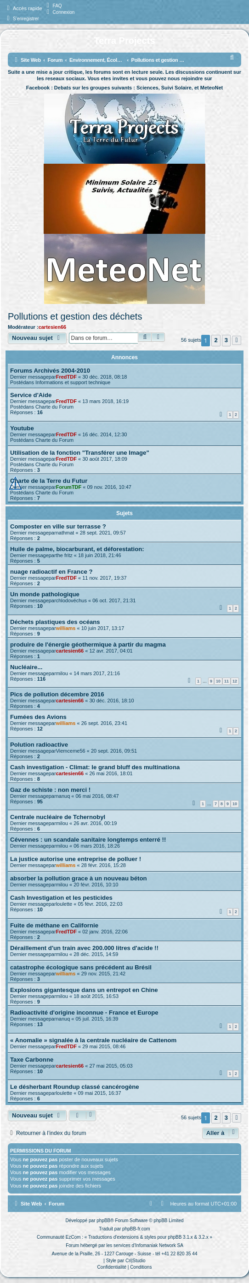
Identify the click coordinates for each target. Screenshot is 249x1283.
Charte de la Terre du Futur (48, 480)
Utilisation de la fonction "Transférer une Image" (79, 452)
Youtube (22, 428)
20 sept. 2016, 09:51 (114, 751)
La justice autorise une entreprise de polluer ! (75, 858)
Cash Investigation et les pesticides (61, 897)
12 (234, 681)
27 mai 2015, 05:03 (110, 1066)
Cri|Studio (135, 1260)
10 (218, 681)
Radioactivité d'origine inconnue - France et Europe (84, 1012)
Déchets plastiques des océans (55, 621)
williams (66, 628)
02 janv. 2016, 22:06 (105, 931)
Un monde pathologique (44, 594)
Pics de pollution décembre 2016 (57, 694)
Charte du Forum (54, 407)
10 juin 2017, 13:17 (102, 628)
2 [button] (215, 340)
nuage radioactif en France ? (51, 571)
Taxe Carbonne (31, 1059)
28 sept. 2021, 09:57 (103, 532)
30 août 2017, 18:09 (104, 459)
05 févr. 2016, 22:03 (100, 904)
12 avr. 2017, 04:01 (110, 650)
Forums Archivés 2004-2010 (50, 370)
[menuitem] (53, 5)
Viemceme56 (70, 751)
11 (226, 681)
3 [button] (226, 340)
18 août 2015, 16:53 (96, 996)
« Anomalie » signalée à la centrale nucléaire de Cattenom (93, 1040)
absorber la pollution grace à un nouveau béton (78, 878)
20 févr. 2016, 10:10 (96, 884)
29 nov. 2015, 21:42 (103, 973)
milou (62, 673)
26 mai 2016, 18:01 (110, 773)
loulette (64, 904)
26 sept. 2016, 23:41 (104, 723)
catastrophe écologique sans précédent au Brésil (81, 967)
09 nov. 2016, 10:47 (109, 487)
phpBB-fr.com (136, 1228)
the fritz (64, 555)
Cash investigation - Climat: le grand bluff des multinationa (95, 767)
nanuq (63, 796)
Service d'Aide (30, 395)
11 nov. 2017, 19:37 (104, 578)
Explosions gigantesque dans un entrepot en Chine (84, 989)
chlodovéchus (71, 600)
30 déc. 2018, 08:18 (104, 377)
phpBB (103, 1220)
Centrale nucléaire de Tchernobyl (57, 817)
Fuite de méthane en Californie (54, 925)
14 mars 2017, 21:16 (97, 673)
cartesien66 (53, 327)
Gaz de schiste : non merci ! (50, 789)
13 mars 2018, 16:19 (105, 401)
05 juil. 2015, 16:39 (96, 1019)
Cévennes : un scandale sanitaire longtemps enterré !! (88, 839)
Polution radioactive (39, 744)
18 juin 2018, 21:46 (99, 555)
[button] (236, 340)
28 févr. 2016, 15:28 (103, 865)
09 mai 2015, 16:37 (99, 1093)
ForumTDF (69, 487)
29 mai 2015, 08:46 (103, 1046)
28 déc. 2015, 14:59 (96, 954)
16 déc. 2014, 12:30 (104, 434)
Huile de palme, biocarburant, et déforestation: (77, 549)
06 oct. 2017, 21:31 (114, 600)
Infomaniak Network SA (159, 1245)
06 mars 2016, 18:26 (97, 846)
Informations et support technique (72, 382)
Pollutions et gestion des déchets (75, 316)
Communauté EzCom (59, 1237)
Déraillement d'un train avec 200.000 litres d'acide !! (84, 947)
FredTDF (66, 377)
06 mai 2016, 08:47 (97, 796)
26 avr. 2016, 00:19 (95, 823)
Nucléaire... (26, 667)
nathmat (65, 532)
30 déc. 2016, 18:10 (111, 700)
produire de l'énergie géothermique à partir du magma (88, 644)
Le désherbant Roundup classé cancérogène (74, 1086)
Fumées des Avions (38, 716)
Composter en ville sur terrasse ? (58, 526)
